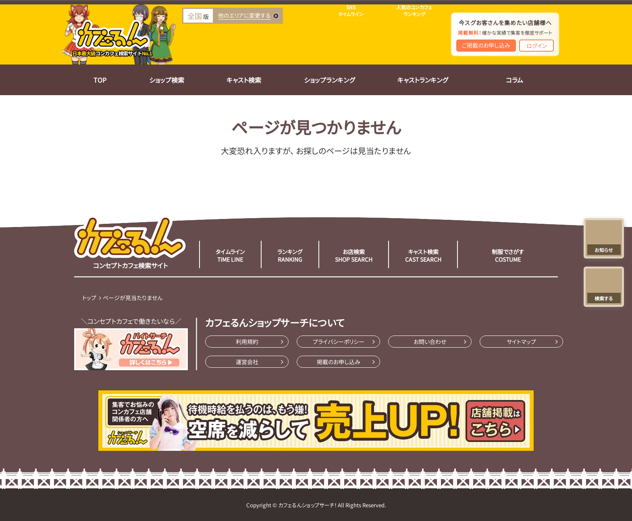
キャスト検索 (244, 80)
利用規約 (247, 342)
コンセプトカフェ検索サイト (130, 242)
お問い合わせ (430, 342)
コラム (514, 80)
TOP (100, 80)
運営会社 (247, 362)
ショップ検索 (166, 80)
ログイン (536, 46)
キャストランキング (422, 80)
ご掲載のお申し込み (486, 45)
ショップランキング (329, 80)
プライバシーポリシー (338, 342)
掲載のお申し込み (338, 362)
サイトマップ (521, 342)
